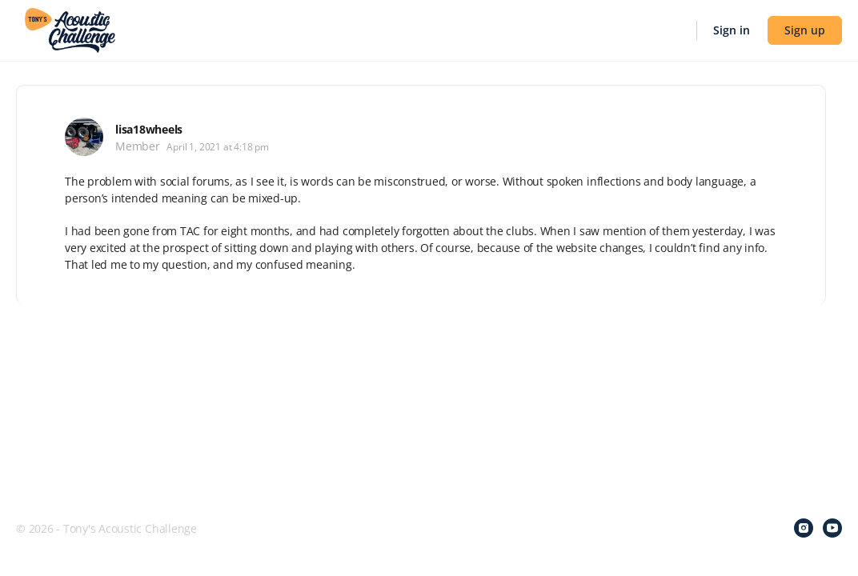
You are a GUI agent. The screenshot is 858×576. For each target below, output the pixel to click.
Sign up (804, 30)
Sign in (731, 30)
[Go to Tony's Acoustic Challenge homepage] (70, 29)
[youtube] (832, 528)
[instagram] (803, 528)
